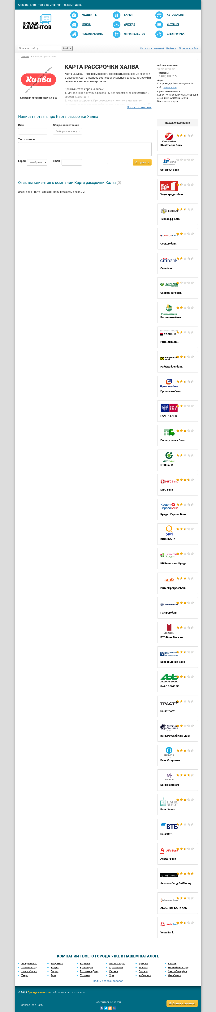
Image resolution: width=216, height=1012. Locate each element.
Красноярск (116, 967)
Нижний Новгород (178, 967)
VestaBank (178, 927)
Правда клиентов (39, 992)
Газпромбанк (178, 607)
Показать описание (139, 107)
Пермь (54, 971)
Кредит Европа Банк (178, 509)
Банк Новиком (178, 780)
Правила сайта (188, 48)
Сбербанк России (178, 288)
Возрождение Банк (178, 657)
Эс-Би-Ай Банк (178, 164)
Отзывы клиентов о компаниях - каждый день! (50, 4)
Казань (172, 963)
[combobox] (67, 131)
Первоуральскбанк (178, 435)
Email (54, 160)
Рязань (113, 971)
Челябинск (174, 975)
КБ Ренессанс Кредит (178, 558)
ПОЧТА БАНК (178, 411)
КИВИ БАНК (178, 534)
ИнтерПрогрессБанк (178, 583)
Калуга (54, 967)
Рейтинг (171, 48)
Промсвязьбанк (178, 386)
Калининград (29, 967)
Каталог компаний (152, 48)
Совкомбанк (178, 238)
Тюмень (85, 975)
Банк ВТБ (178, 829)
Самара (143, 971)
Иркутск (143, 963)
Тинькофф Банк (178, 214)
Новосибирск (29, 971)
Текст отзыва (27, 139)
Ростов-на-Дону (89, 971)
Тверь (24, 975)
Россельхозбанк (178, 312)
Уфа (111, 975)
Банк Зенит (178, 804)
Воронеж (85, 963)
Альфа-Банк (178, 853)
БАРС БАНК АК (178, 681)
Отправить (142, 162)
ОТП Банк (178, 460)
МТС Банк (178, 484)
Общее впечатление (66, 125)
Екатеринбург (117, 963)
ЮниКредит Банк (178, 140)
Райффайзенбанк (178, 361)
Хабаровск (145, 975)
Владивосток (29, 963)
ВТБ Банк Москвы (178, 632)
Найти (67, 48)
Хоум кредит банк (178, 189)
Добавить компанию (182, 1003)
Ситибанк (178, 263)
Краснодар (86, 967)
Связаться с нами (32, 1004)
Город (19, 160)
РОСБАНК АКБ (178, 337)
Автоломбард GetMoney (178, 878)
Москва (143, 967)
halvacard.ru (170, 87)
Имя (21, 125)
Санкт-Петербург (177, 971)
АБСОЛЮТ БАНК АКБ (178, 903)
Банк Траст (178, 706)
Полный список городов (108, 980)
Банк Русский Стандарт (178, 730)
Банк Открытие (178, 755)
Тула (53, 975)
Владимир (57, 963)
